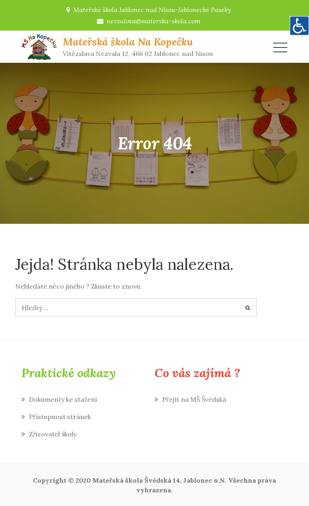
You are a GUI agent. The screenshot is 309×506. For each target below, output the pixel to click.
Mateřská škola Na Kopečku (128, 41)
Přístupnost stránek (60, 417)
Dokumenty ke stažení (63, 399)
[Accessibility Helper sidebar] (299, 25)
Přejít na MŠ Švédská (194, 399)
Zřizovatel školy (52, 434)
